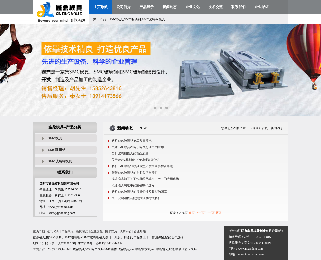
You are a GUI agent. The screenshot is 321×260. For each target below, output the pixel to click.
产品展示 (146, 7)
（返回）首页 (258, 128)
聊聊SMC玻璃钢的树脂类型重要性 (135, 172)
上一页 (200, 213)
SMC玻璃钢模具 (60, 161)
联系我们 (238, 7)
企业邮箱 (261, 7)
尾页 (218, 213)
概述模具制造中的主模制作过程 (133, 185)
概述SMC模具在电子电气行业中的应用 (138, 147)
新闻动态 (169, 7)
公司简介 (123, 7)
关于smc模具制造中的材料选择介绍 (135, 160)
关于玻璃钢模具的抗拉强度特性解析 (136, 198)
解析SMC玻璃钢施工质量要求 (132, 140)
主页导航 (100, 7)
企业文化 (192, 7)
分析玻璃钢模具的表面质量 (130, 153)
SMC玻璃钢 (57, 150)
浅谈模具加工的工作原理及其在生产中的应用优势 (145, 179)
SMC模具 (55, 138)
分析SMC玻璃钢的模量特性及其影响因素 (139, 191)
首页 (191, 213)
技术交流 (215, 7)
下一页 (210, 213)
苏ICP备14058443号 (109, 243)
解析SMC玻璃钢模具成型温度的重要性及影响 (142, 166)
